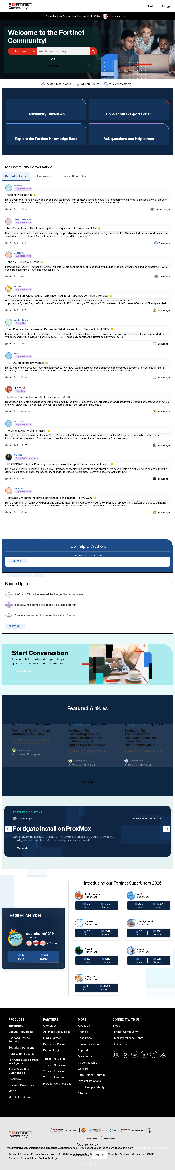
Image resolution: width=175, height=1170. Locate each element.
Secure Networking (21, 1031)
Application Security (22, 1053)
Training (83, 1031)
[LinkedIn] (144, 1054)
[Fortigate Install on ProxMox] (87, 831)
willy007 (18, 489)
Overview (15, 1079)
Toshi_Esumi (145, 921)
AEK (139, 894)
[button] (87, 1163)
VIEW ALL (18, 561)
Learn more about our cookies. (151, 1147)
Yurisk (89, 949)
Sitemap (83, 1093)
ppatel (17, 388)
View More (24, 671)
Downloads (85, 1056)
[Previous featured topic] (8, 829)
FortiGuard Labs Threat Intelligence (23, 1061)
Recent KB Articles (74, 176)
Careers (83, 1068)
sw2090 (90, 921)
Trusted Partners (54, 1077)
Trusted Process (53, 1071)
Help (151, 6)
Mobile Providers (20, 1097)
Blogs (116, 1025)
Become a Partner (54, 1044)
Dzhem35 (19, 253)
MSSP (12, 1091)
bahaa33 (18, 186)
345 (16, 354)
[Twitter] (125, 1054)
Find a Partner (52, 1038)
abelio (141, 949)
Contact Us (120, 1044)
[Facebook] (116, 1054)
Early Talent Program (91, 1075)
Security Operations (21, 1047)
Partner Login (51, 1050)
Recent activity (15, 176)
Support (83, 1050)
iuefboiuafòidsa (22, 219)
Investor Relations (89, 1081)
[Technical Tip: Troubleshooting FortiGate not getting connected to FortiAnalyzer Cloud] (143, 745)
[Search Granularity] (22, 51)
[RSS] (163, 1054)
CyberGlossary (87, 1062)
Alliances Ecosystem (56, 1031)
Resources (85, 1038)
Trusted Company (54, 1065)
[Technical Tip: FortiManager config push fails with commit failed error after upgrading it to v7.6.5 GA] (87, 745)
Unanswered (44, 176)
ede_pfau (90, 976)
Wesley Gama (21, 320)
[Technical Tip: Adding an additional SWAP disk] (31, 745)
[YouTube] (134, 1054)
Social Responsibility (91, 1087)
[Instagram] (153, 1054)
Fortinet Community (125, 1031)
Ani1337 (18, 455)
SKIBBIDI (18, 286)
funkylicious (92, 894)
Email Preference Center (128, 1038)
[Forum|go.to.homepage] (20, 6)
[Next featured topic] (166, 829)
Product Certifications (57, 1083)
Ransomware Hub (89, 1044)
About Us (84, 1025)
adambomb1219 (40, 933)
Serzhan (18, 421)
